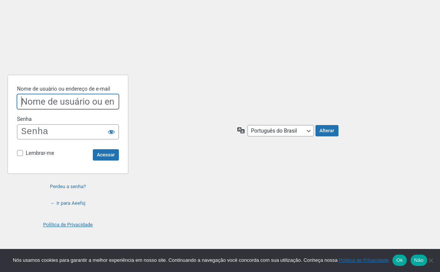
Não (419, 260)
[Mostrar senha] (111, 131)
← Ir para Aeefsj (68, 203)
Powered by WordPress (68, 49)
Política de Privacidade (68, 224)
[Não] (430, 260)
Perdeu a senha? (68, 186)
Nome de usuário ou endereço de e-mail (63, 89)
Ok (399, 260)
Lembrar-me (40, 153)
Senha (24, 119)
